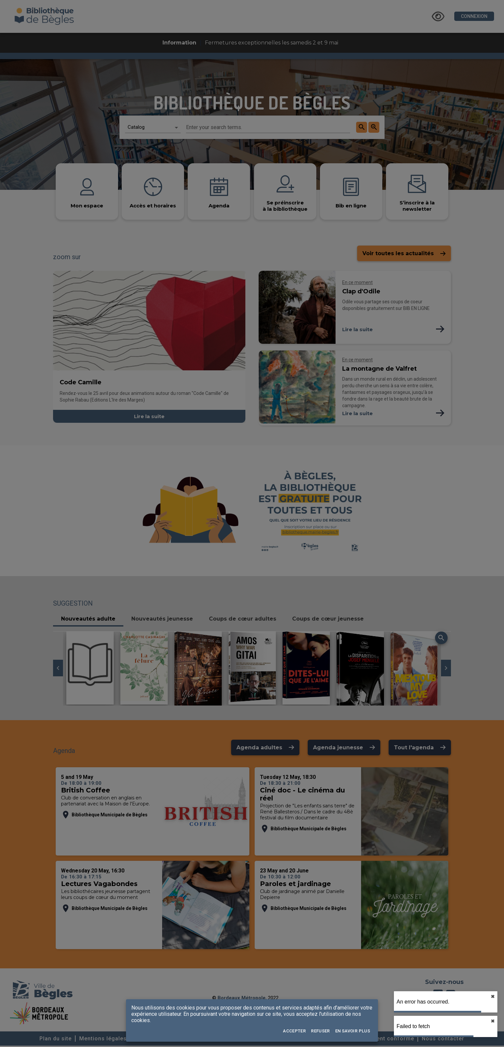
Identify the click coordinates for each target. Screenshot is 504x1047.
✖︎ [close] (493, 996)
